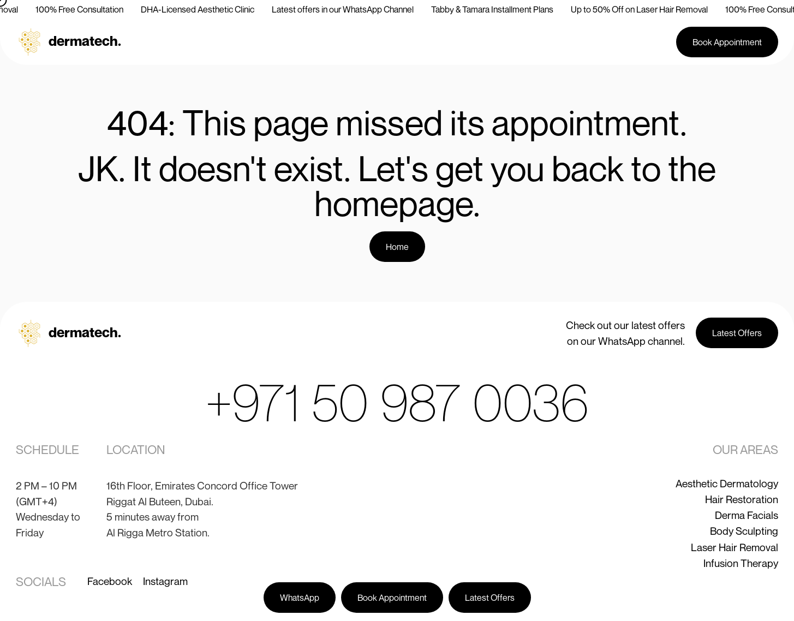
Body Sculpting (744, 530)
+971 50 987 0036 (397, 402)
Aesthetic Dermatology (727, 483)
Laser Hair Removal (734, 547)
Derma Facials (746, 515)
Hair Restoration (741, 499)
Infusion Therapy (740, 563)
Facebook (109, 581)
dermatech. (85, 40)
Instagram (165, 581)
